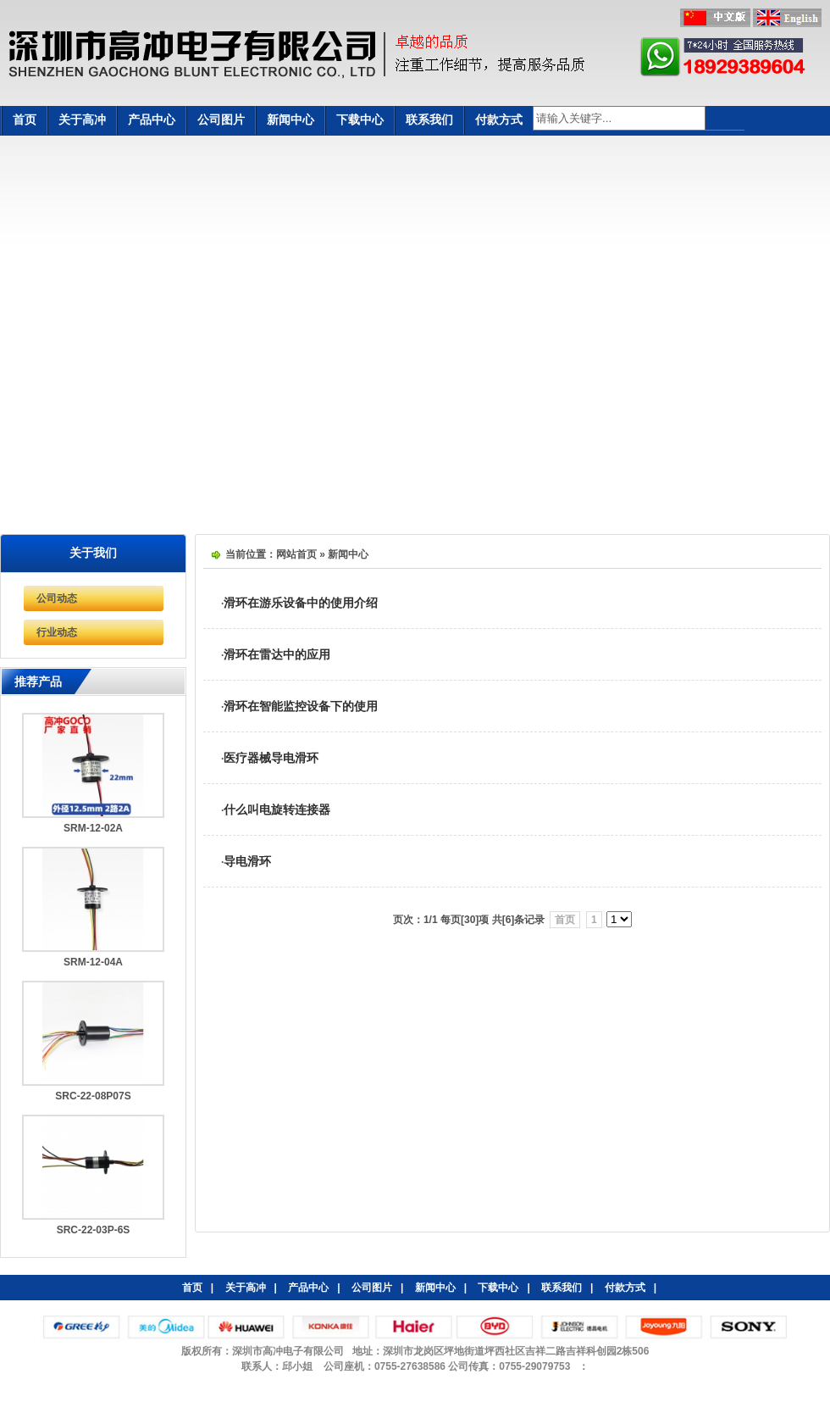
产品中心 (151, 120)
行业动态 (56, 632)
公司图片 (221, 120)
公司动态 (56, 598)
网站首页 (296, 554)
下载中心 (360, 120)
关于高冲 (82, 120)
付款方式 (499, 120)
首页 (24, 120)
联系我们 (429, 120)
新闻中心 (290, 120)
